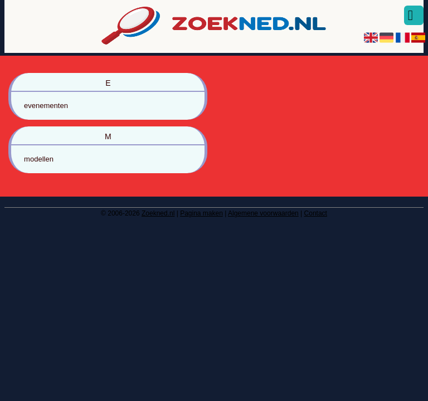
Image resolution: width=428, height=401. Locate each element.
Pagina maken (201, 213)
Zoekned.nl (158, 213)
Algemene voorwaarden (263, 213)
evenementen (46, 105)
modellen (39, 159)
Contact (315, 213)
